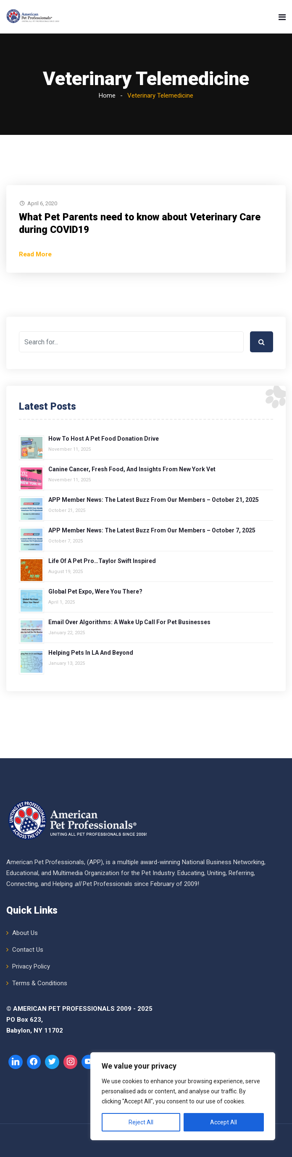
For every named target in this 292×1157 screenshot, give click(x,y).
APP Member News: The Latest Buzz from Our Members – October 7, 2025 (151, 530)
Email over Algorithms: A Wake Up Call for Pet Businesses (129, 622)
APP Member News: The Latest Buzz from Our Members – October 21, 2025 (153, 499)
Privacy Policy (31, 966)
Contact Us (27, 949)
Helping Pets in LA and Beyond (90, 652)
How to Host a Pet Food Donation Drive (103, 438)
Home (107, 95)
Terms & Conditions (39, 983)
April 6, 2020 (42, 203)
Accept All (223, 1122)
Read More (35, 254)
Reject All (141, 1122)
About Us (25, 933)
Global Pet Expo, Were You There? (95, 591)
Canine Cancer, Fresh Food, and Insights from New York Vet (132, 469)
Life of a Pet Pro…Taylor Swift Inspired (102, 561)
